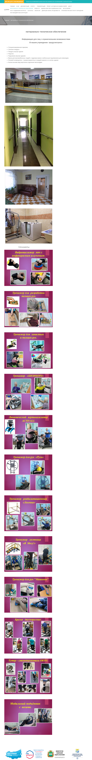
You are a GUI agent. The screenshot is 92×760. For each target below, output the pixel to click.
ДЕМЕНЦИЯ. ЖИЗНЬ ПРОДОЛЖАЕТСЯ (51, 10)
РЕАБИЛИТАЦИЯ (41, 6)
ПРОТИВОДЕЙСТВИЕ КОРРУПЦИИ (18, 12)
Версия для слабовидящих (14, 1)
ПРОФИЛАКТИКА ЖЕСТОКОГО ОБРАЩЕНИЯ (72, 10)
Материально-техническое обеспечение (21, 8)
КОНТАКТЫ (30, 10)
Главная (12, 6)
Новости (37, 8)
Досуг (70, 6)
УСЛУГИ (32, 6)
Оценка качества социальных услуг (51, 8)
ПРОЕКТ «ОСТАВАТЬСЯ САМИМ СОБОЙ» (57, 6)
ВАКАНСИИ (37, 10)
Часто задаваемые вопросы (18, 10)
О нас (17, 6)
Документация (25, 6)
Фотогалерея (66, 8)
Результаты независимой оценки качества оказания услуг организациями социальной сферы (49, 1)
